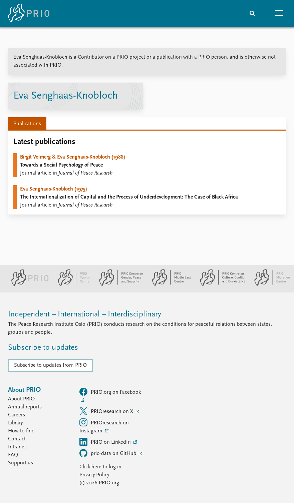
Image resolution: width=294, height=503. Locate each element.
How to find (21, 431)
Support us (20, 463)
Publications (27, 124)
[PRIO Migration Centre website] (268, 284)
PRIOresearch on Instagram (104, 426)
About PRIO (21, 399)
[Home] (28, 13)
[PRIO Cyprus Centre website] (71, 284)
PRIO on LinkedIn (105, 442)
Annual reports (25, 407)
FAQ (13, 455)
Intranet (17, 447)
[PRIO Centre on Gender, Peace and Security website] (118, 284)
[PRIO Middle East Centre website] (169, 284)
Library (15, 423)
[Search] (252, 13)
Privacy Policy (94, 475)
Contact (17, 439)
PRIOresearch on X (106, 411)
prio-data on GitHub (108, 453)
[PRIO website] (27, 284)
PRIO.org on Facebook (110, 392)
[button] (279, 13)
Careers (16, 415)
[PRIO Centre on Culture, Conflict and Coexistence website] (220, 284)
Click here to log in (100, 467)
